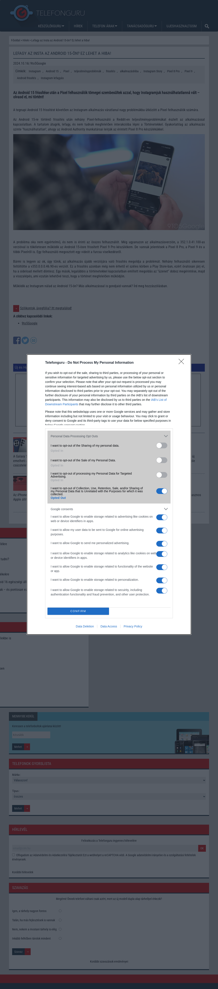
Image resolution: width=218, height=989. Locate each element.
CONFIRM (78, 611)
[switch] (161, 445)
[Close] (183, 363)
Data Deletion (85, 626)
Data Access (108, 626)
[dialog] (109, 494)
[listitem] (109, 436)
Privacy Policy (133, 626)
